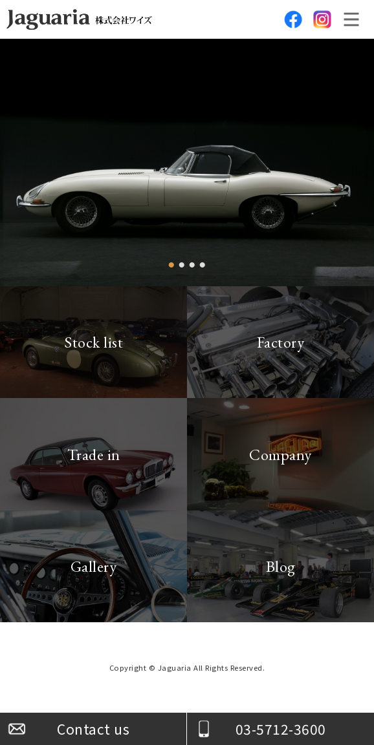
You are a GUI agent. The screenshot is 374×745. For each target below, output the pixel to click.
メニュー (351, 19)
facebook (293, 19)
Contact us (93, 729)
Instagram (322, 19)
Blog (281, 566)
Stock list (93, 342)
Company (280, 455)
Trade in (93, 455)
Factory (281, 342)
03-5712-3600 (281, 729)
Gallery (94, 566)
